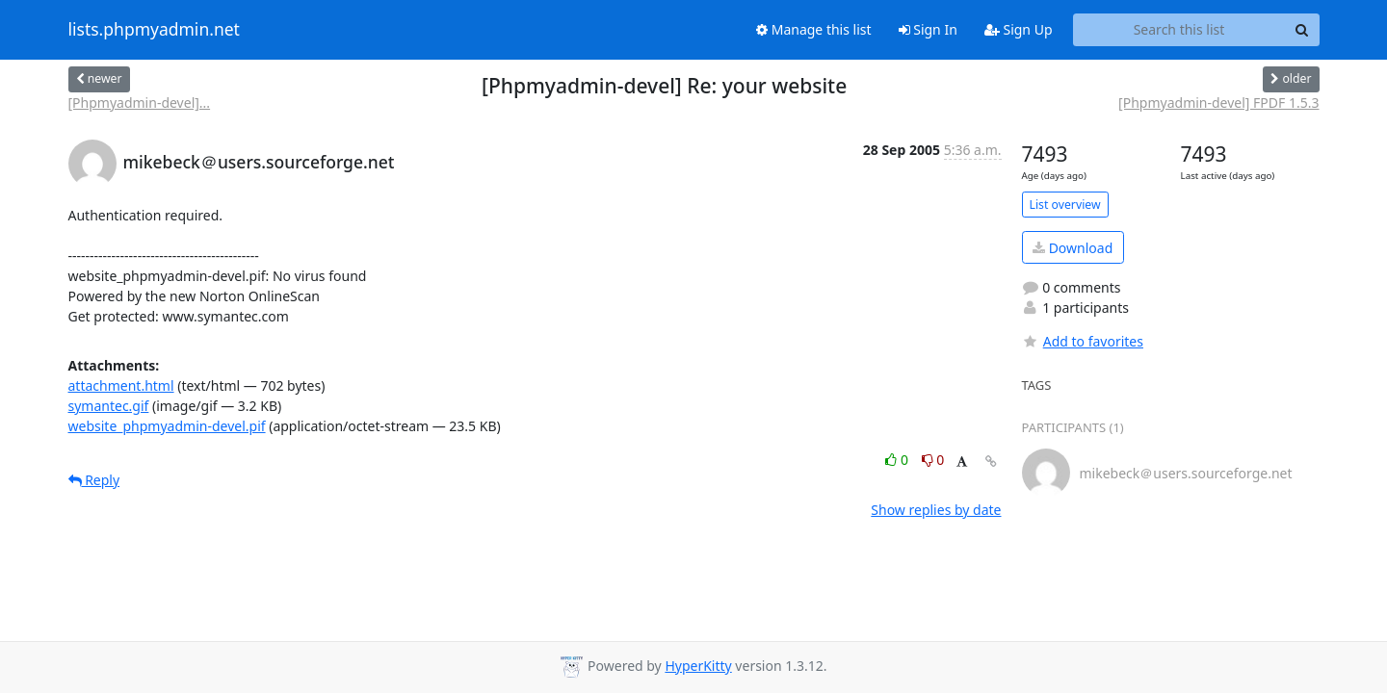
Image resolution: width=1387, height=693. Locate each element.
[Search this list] (1179, 29)
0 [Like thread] (898, 459)
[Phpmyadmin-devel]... (139, 102)
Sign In (928, 29)
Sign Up (1018, 29)
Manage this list (814, 29)
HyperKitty (698, 665)
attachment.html (121, 385)
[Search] (1302, 29)
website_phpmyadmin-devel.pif (167, 426)
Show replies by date (936, 509)
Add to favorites (1082, 341)
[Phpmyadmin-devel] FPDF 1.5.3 (1218, 102)
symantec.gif (108, 406)
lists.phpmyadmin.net (154, 29)
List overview (1065, 204)
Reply (94, 480)
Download (1072, 248)
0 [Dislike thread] (933, 459)
